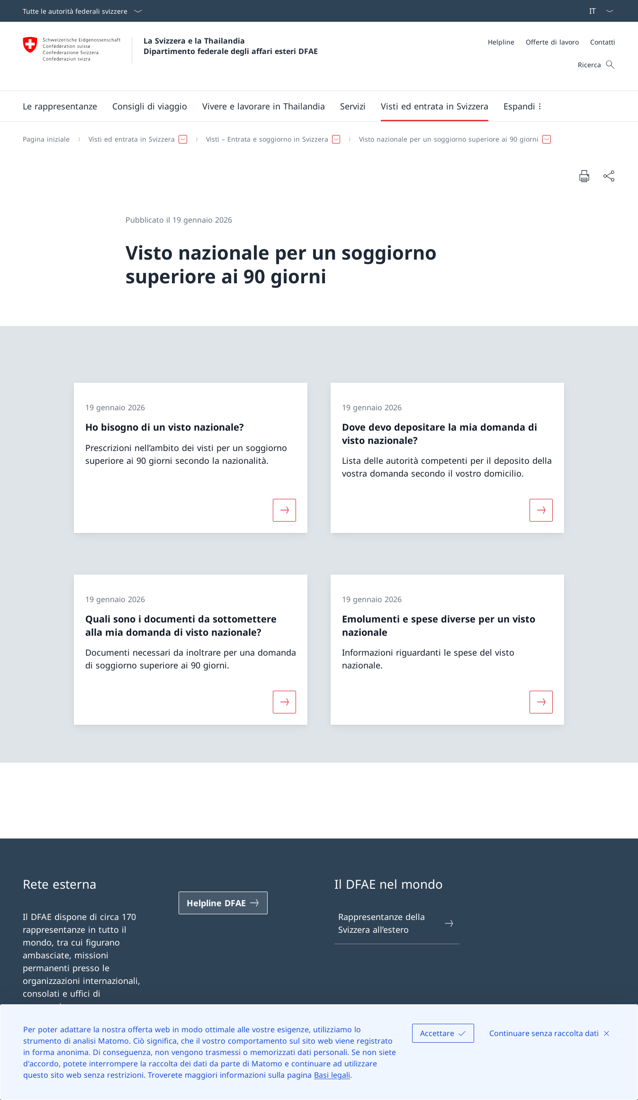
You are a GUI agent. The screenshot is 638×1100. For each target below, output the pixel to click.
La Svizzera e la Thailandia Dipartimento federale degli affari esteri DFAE (231, 46)
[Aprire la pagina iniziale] (170, 56)
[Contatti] (602, 42)
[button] (60, 106)
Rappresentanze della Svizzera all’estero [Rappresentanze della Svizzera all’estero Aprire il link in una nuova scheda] (396, 923)
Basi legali (332, 1075)
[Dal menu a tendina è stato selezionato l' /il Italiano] (598, 11)
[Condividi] (608, 176)
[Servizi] (352, 106)
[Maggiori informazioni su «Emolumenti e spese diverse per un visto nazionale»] (541, 702)
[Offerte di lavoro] (552, 42)
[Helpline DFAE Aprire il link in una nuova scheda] (223, 903)
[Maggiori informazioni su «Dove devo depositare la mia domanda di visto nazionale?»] (541, 510)
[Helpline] (501, 42)
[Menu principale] (311, 106)
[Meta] (551, 42)
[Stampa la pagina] (584, 175)
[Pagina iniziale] (46, 139)
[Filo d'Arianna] (315, 139)
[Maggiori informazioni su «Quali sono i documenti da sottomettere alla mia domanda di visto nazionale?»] (285, 702)
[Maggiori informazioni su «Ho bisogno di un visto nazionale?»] (285, 510)
